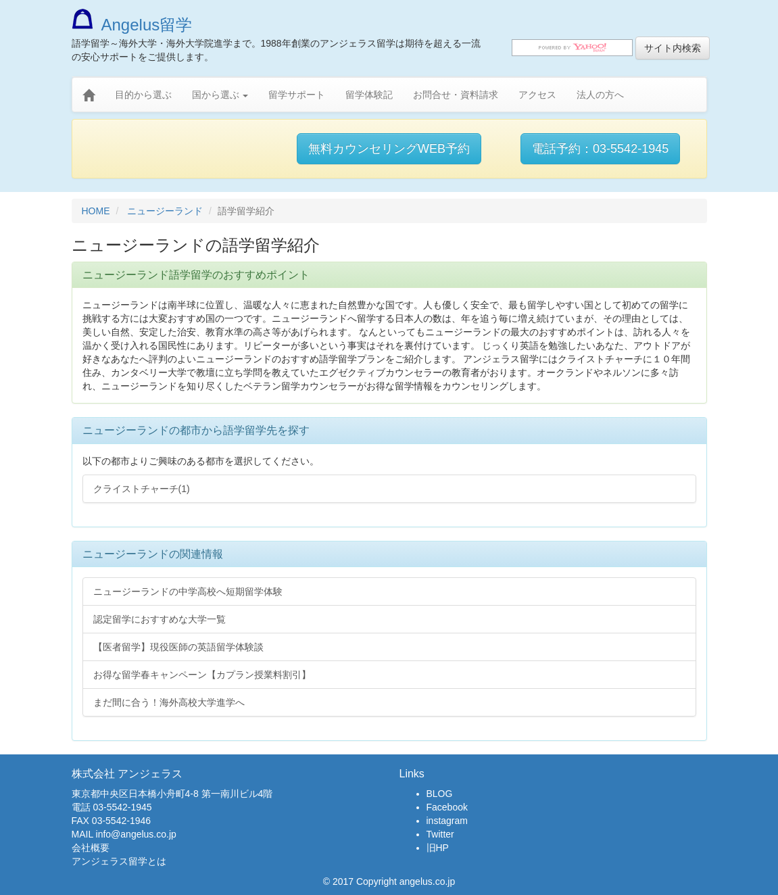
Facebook (447, 807)
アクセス (537, 94)
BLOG (440, 793)
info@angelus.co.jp (136, 834)
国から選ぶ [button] (220, 94)
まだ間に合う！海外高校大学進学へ (169, 702)
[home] (88, 95)
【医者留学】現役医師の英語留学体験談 (178, 647)
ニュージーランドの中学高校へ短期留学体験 (188, 591)
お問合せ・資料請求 (455, 94)
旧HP (438, 847)
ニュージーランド (165, 210)
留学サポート (296, 94)
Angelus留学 (132, 25)
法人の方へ (600, 94)
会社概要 (91, 847)
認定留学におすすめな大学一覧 (159, 619)
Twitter (440, 834)
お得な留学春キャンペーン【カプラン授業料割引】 (202, 674)
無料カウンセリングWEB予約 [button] (389, 148)
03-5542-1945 (122, 807)
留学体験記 (369, 94)
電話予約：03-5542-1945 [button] (600, 148)
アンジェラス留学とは (119, 861)
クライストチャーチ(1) (141, 488)
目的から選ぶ (143, 94)
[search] (572, 47)
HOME (96, 210)
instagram (447, 820)
